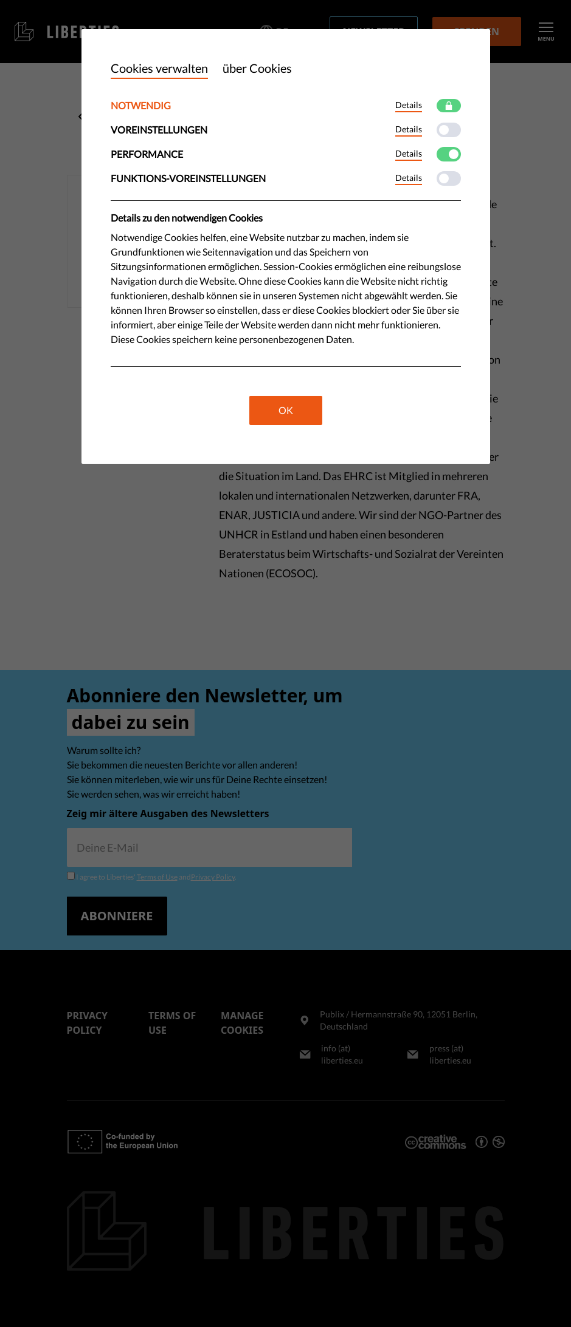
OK (286, 410)
